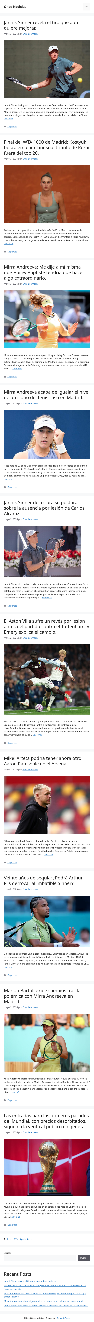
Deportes (12, 126)
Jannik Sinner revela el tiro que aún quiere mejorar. (41, 25)
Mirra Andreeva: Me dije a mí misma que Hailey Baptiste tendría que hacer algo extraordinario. (44, 272)
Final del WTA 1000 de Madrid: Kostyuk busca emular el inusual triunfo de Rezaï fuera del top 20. (46, 147)
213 (16, 1239)
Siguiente (26, 1239)
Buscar (7, 1252)
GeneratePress (63, 1318)
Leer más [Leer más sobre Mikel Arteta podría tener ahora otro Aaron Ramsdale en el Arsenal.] (48, 854)
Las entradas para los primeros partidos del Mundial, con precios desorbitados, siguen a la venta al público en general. (46, 1121)
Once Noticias (15, 6)
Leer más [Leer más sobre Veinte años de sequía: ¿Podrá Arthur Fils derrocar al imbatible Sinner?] (8, 967)
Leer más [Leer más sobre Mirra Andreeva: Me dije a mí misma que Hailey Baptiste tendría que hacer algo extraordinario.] (17, 368)
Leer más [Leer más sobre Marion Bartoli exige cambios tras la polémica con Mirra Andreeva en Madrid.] (15, 1092)
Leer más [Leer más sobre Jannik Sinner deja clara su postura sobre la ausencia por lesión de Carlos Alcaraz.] (47, 597)
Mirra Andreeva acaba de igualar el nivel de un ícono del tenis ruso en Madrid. (46, 394)
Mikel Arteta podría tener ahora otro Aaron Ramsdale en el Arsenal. (42, 761)
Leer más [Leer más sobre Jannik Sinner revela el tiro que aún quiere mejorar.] (8, 118)
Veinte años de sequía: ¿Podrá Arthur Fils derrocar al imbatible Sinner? (43, 880)
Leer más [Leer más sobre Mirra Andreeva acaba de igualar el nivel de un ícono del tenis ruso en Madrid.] (8, 479)
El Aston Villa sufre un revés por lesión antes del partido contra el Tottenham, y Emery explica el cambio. (46, 626)
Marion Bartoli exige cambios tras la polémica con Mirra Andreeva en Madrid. (42, 996)
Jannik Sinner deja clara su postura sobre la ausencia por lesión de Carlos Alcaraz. (44, 507)
